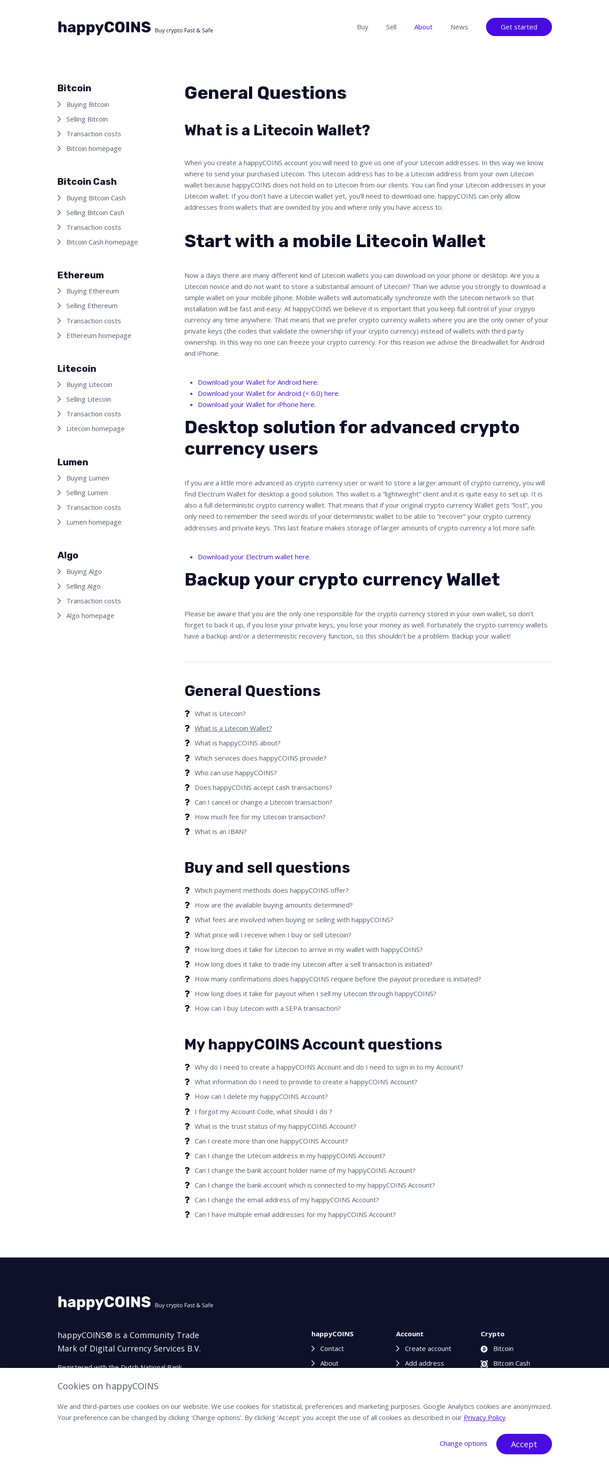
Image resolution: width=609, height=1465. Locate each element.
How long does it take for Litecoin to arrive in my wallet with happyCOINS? (309, 949)
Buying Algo (84, 571)
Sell (391, 26)
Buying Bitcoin (87, 104)
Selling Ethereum (92, 305)
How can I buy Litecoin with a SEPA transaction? (268, 1008)
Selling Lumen (87, 492)
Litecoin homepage (95, 428)
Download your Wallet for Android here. (258, 382)
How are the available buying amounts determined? (274, 904)
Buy (362, 26)
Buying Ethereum (92, 290)
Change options (463, 1443)
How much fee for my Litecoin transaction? (260, 816)
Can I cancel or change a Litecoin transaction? (263, 802)
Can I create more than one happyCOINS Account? (271, 1140)
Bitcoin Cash (505, 1363)
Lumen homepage (94, 521)
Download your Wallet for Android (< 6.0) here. (269, 393)
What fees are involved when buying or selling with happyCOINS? (294, 919)
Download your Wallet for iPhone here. (257, 404)
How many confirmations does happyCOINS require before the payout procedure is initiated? (338, 978)
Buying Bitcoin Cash (96, 197)
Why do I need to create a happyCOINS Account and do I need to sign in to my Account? (329, 1066)
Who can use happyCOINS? (236, 772)
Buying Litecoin (89, 384)
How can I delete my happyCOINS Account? (261, 1096)
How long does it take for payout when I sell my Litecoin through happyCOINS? (316, 993)
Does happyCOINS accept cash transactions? (263, 787)
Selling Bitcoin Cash (95, 212)
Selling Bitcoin (87, 118)
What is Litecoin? (220, 713)
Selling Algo (83, 586)
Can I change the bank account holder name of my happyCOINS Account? (305, 1170)
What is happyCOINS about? (238, 742)
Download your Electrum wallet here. (254, 556)
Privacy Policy (485, 1417)
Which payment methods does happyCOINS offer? (272, 890)
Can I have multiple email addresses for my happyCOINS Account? (295, 1214)
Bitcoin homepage (94, 148)
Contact (332, 1348)
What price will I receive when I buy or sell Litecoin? (273, 934)
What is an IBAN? (221, 831)
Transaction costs (93, 133)
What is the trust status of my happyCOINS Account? (275, 1126)
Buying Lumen (87, 477)
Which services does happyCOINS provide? (261, 757)
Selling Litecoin (88, 399)
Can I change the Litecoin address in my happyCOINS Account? (290, 1155)
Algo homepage (90, 615)
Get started (519, 26)
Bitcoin (497, 1348)
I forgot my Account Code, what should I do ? (263, 1111)
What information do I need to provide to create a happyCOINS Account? (306, 1081)
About (423, 26)
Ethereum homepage (98, 335)
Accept (524, 1444)
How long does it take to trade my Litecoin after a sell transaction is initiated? (314, 964)
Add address (424, 1363)
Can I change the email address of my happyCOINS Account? (287, 1199)
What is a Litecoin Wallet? (233, 728)
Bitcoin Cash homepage (102, 241)
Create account (428, 1348)
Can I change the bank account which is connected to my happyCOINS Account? (315, 1184)
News (459, 26)
